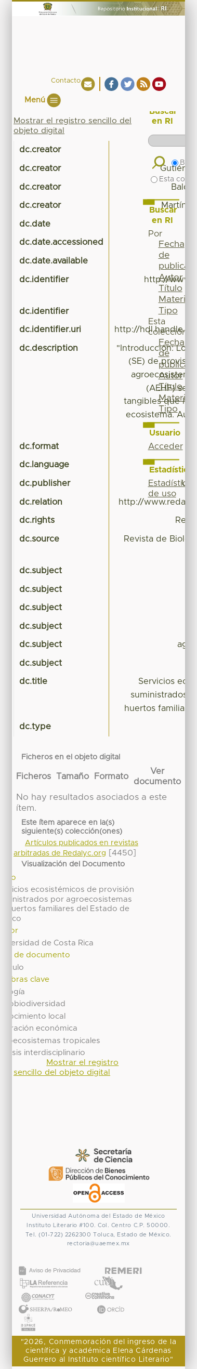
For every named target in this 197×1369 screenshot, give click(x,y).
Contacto (66, 80)
